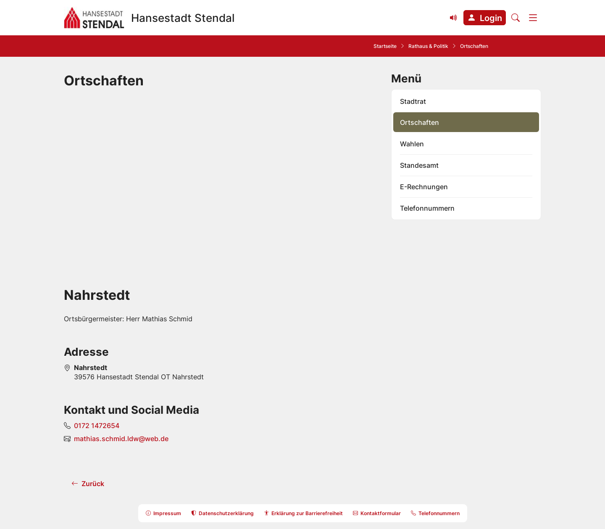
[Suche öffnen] (515, 17)
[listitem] (466, 101)
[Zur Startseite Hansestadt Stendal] (149, 18)
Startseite (385, 46)
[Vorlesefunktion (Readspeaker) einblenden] (454, 17)
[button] (484, 17)
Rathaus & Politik (428, 46)
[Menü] (533, 17)
